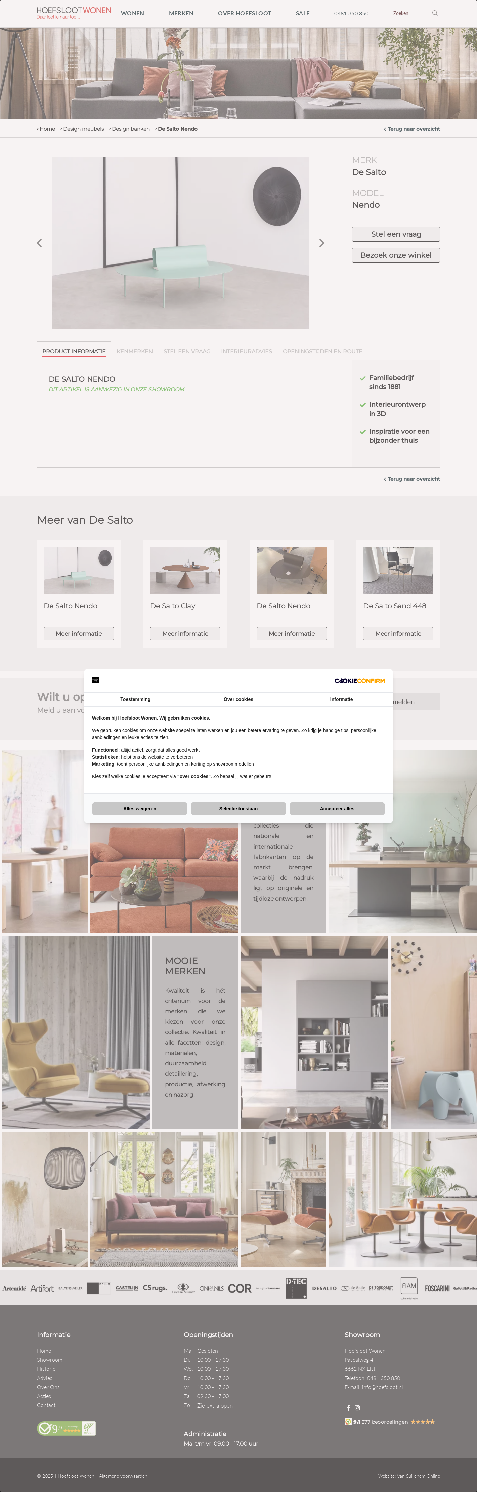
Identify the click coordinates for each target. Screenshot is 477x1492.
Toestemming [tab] (135, 699)
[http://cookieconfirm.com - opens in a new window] (360, 680)
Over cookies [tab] (238, 699)
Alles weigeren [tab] (139, 808)
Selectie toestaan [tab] (238, 808)
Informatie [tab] (341, 699)
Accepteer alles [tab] (337, 808)
